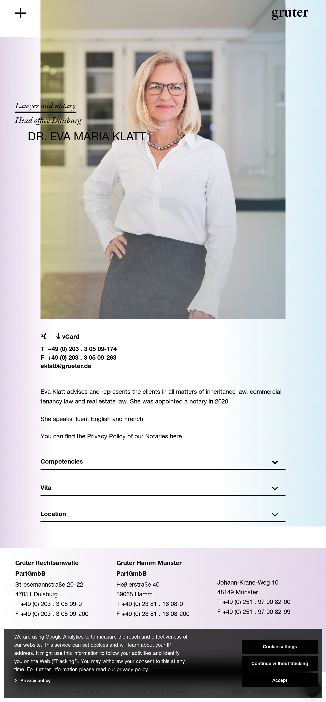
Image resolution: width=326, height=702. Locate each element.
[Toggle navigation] (20, 13)
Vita (159, 488)
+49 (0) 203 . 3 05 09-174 (82, 350)
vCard (67, 337)
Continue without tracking (279, 664)
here (176, 436)
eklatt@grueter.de (65, 367)
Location (159, 515)
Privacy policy (35, 681)
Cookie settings (280, 647)
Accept (279, 681)
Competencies (159, 462)
